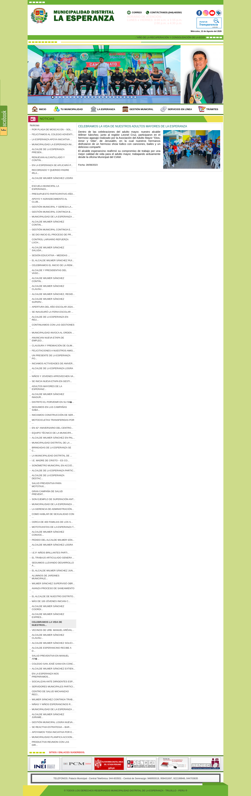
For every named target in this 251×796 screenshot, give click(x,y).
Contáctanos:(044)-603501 (166, 12)
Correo (137, 12)
